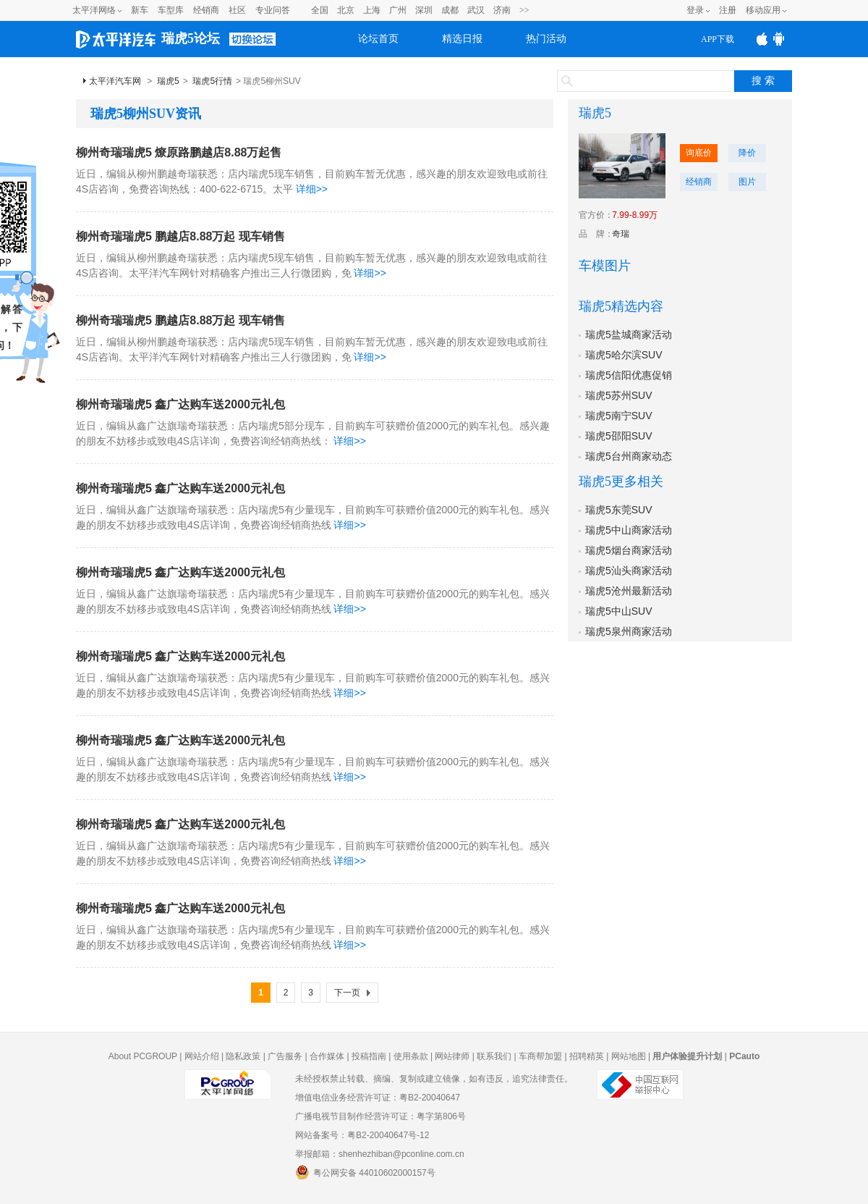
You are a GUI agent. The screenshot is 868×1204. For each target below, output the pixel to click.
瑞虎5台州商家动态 (628, 456)
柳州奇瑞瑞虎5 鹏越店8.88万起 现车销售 (180, 236)
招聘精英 (586, 1056)
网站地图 (628, 1056)
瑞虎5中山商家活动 (628, 530)
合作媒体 (327, 1056)
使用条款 (410, 1056)
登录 (695, 10)
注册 (727, 10)
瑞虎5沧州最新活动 (628, 591)
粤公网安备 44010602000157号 (365, 1172)
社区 (237, 10)
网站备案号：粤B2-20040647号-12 (362, 1135)
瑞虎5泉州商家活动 (628, 631)
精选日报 (462, 38)
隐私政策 (243, 1056)
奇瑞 (620, 234)
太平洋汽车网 (115, 81)
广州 (398, 10)
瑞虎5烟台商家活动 (628, 550)
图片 (747, 182)
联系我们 (494, 1056)
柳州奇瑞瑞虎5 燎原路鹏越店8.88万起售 (178, 152)
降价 (747, 153)
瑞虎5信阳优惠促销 (628, 375)
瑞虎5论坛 (190, 38)
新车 (139, 10)
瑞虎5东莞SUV (618, 509)
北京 (345, 10)
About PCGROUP (143, 1056)
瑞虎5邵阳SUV (618, 436)
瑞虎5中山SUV (618, 611)
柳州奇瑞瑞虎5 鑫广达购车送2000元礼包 (180, 404)
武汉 (476, 10)
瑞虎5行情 (212, 81)
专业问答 (272, 10)
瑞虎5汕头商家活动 (628, 570)
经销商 (206, 10)
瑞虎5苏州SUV (618, 395)
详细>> (312, 189)
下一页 (347, 993)
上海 (371, 10)
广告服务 (285, 1056)
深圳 (424, 10)
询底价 (699, 153)
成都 (450, 10)
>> (524, 10)
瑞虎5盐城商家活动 (628, 334)
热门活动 (546, 38)
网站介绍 (201, 1056)
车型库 (171, 10)
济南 (502, 10)
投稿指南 (369, 1056)
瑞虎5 (168, 81)
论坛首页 (378, 38)
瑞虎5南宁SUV (618, 415)
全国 (319, 10)
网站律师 (452, 1056)
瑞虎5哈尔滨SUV (624, 355)
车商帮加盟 (540, 1056)
